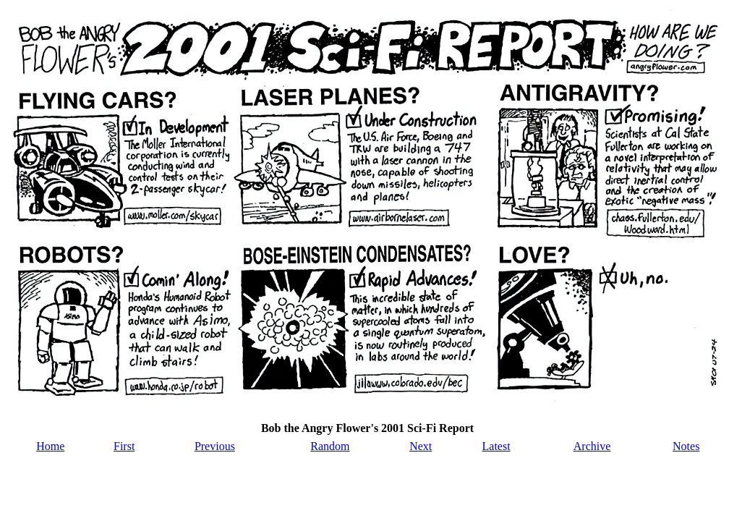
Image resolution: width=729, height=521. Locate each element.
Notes (686, 446)
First (124, 446)
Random (329, 446)
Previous (215, 446)
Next (420, 446)
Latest (496, 446)
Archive (592, 446)
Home (50, 446)
